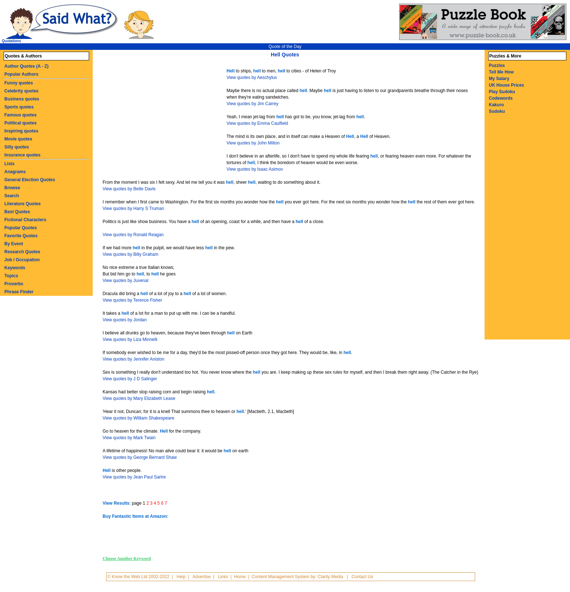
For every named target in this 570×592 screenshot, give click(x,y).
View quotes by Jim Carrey (252, 103)
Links (223, 576)
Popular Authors (21, 74)
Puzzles (497, 65)
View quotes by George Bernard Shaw (140, 457)
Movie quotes (18, 139)
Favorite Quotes (20, 235)
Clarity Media (330, 576)
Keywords (14, 267)
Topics (11, 275)
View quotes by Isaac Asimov (254, 169)
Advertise (202, 576)
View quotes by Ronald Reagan (133, 234)
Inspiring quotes (21, 131)
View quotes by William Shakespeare (138, 418)
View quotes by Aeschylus (251, 77)
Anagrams (15, 171)
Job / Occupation (22, 259)
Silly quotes (16, 147)
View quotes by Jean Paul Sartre (134, 477)
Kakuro (496, 104)
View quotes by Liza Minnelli (130, 339)
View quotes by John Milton (253, 143)
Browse (12, 187)
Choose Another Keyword (126, 558)
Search (11, 195)
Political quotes (20, 123)
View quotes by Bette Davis (129, 188)
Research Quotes (22, 251)
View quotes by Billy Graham (130, 254)
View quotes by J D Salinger (130, 378)
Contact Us (362, 576)
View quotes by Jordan (124, 319)
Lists (9, 163)
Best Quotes (17, 211)
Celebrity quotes (21, 91)
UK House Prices (506, 85)
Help (181, 576)
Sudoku (497, 111)
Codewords (501, 98)
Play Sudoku (502, 91)
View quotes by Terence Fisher (132, 300)
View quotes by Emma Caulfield (257, 123)
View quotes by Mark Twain (129, 437)
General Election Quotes (29, 179)
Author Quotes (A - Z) (26, 66)
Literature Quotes (22, 203)
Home (240, 576)
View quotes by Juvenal (125, 280)
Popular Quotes (20, 227)
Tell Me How (501, 72)
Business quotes (21, 99)
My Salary (499, 78)
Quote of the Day (285, 46)
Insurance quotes (22, 155)
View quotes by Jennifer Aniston (133, 359)
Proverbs (13, 283)
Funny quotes (18, 83)
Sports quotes (19, 107)
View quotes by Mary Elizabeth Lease (139, 398)
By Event (13, 243)
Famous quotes (20, 115)
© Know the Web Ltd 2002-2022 (138, 576)
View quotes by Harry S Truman (133, 208)
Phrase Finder (18, 291)
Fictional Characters (25, 219)
